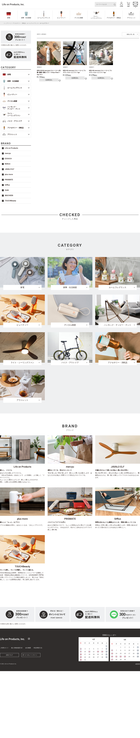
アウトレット (131, 18)
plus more (9, 174)
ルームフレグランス (43, 18)
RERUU (7, 164)
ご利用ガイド (4, 648)
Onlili (7, 190)
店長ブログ (9, 655)
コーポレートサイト (31, 655)
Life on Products (11, 148)
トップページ (8, 23)
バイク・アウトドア (14, 121)
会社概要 (28, 648)
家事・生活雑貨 (26, 18)
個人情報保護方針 (17, 648)
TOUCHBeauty (10, 201)
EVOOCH (8, 159)
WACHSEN (9, 195)
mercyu (8, 153)
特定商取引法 (38, 648)
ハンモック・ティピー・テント (13, 108)
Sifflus (7, 185)
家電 (8, 18)
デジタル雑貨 (79, 18)
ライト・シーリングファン (96, 17)
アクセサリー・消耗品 (114, 18)
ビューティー (61, 18)
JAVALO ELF (9, 169)
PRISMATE (9, 180)
